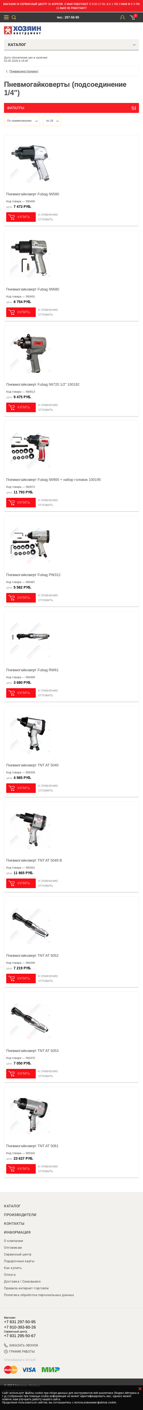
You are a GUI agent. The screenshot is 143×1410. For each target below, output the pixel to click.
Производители (20, 1215)
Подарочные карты (19, 1261)
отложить (45, 219)
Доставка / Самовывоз (22, 1281)
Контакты (14, 1224)
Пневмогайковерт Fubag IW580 (32, 194)
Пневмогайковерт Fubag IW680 (32, 289)
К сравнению (48, 214)
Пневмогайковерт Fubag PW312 (33, 575)
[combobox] (22, 121)
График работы (19, 1351)
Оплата (10, 1274)
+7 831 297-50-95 (20, 1322)
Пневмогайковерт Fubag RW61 (32, 670)
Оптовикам (13, 1247)
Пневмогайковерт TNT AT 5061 (32, 1146)
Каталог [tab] (72, 44)
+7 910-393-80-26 (20, 1327)
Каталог (12, 1206)
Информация (17, 1232)
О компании (13, 1241)
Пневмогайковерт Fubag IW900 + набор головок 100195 (53, 480)
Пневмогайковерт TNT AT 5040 (32, 765)
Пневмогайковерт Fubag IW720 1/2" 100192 (42, 385)
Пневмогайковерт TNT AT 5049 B (34, 860)
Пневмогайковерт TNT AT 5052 (32, 956)
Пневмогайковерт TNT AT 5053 (32, 1051)
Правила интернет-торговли (26, 1288)
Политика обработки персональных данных (39, 1295)
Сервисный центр (18, 1254)
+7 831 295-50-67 (20, 1336)
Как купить (13, 1268)
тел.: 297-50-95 (68, 17)
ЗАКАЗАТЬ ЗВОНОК (21, 1345)
